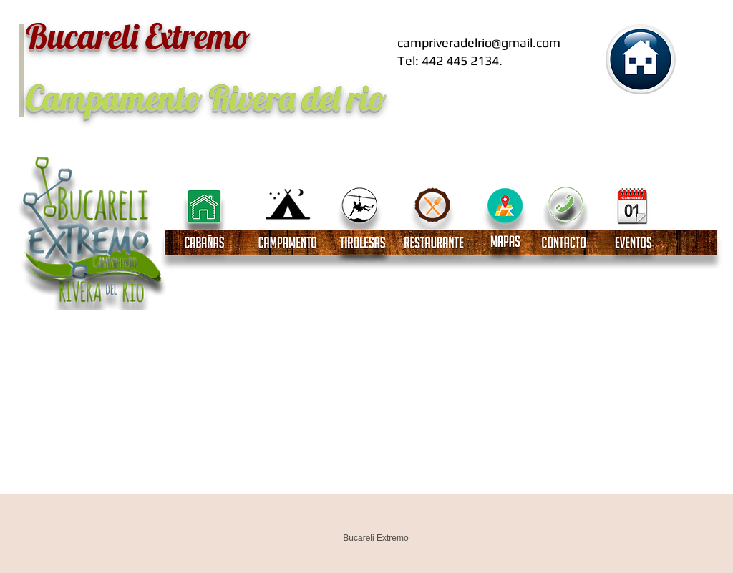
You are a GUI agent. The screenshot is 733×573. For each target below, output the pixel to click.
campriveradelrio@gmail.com (478, 42)
